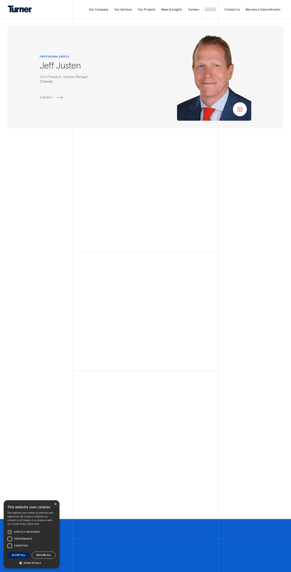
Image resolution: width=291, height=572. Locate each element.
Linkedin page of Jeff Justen (240, 109)
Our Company (98, 9)
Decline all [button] (43, 555)
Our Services (123, 9)
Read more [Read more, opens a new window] (33, 523)
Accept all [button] (19, 555)
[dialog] (31, 534)
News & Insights (171, 9)
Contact (51, 97)
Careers (193, 9)
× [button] (55, 504)
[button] (31, 563)
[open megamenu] (210, 9)
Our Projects (146, 9)
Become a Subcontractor (263, 9)
